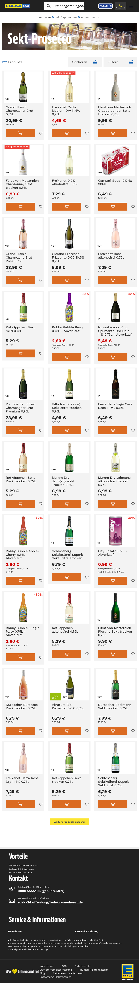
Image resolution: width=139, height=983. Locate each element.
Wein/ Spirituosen (65, 17)
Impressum (46, 966)
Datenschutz (82, 966)
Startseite (44, 17)
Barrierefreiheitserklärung (56, 969)
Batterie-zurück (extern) (68, 973)
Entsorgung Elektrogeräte (55, 976)
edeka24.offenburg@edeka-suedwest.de (50, 902)
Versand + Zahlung (86, 931)
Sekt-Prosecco (89, 17)
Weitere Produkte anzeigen (69, 822)
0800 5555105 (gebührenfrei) (41, 891)
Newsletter (15, 931)
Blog (42, 973)
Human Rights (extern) (94, 969)
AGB (64, 966)
